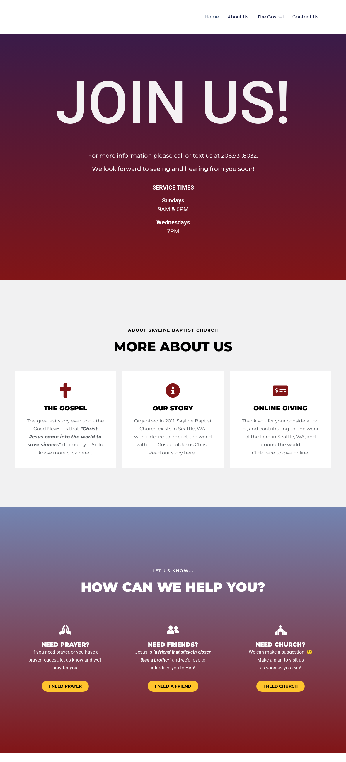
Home (212, 16)
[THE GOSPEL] (65, 390)
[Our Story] (173, 390)
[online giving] (280, 390)
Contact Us (305, 16)
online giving (280, 408)
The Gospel (270, 16)
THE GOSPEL (65, 408)
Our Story (173, 408)
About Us (238, 16)
